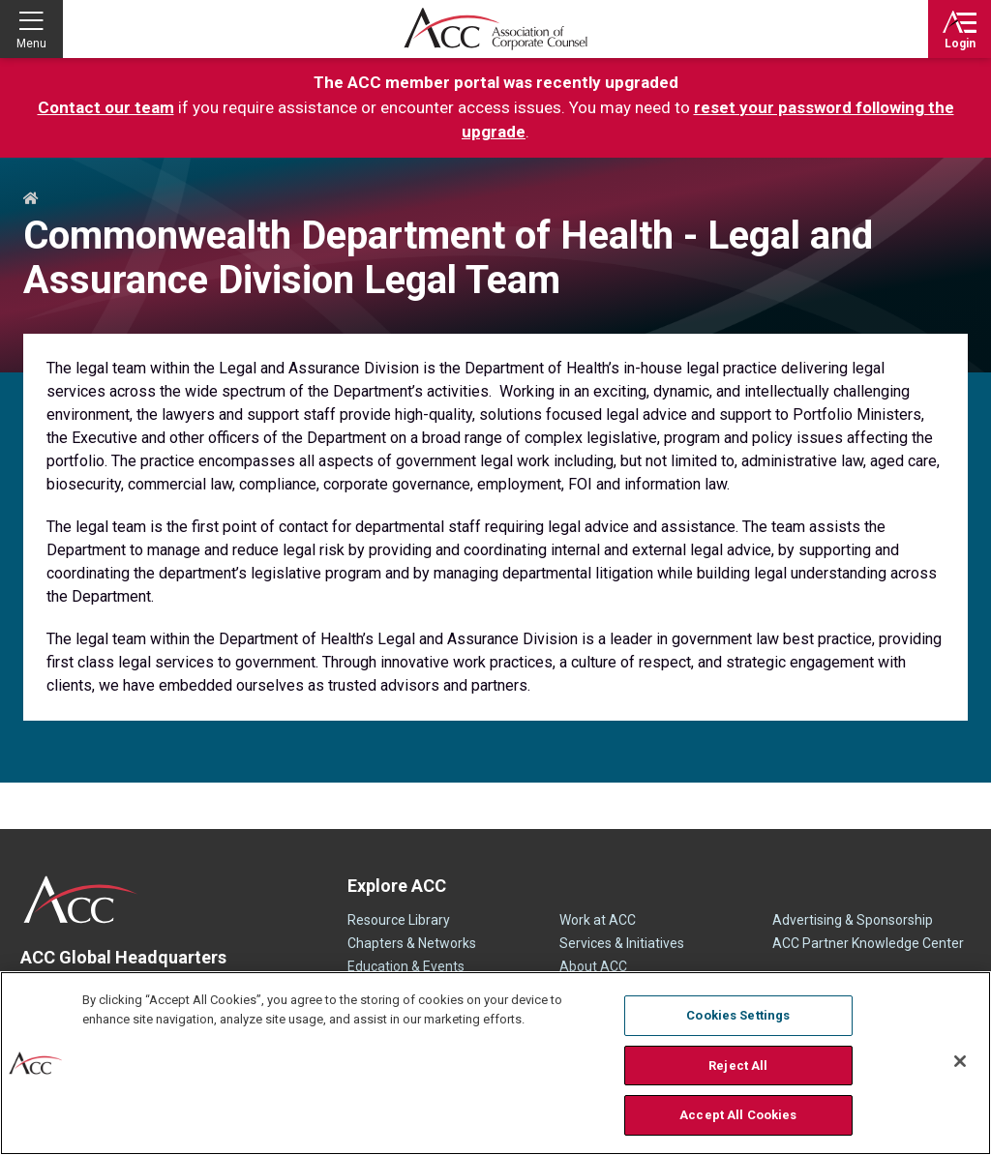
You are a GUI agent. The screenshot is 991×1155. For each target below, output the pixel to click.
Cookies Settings (738, 1015)
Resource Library (398, 920)
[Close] (960, 1061)
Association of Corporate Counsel (495, 29)
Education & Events (406, 966)
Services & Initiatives (621, 943)
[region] (495, 1063)
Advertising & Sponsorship (852, 920)
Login (960, 43)
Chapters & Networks (411, 943)
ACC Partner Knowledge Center (868, 943)
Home (31, 199)
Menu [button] (31, 43)
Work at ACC (597, 920)
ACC (80, 899)
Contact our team (106, 107)
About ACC (593, 966)
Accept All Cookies (737, 1115)
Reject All (737, 1065)
